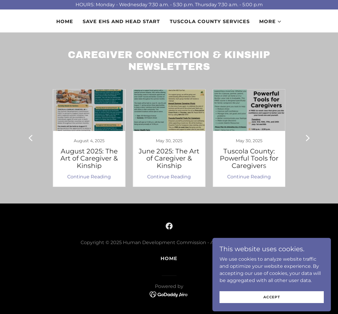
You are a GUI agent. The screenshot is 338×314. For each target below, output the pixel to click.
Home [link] (64, 21)
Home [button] (169, 258)
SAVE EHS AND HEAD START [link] (121, 21)
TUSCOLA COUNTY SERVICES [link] (210, 21)
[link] (89, 138)
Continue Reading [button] (89, 177)
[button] (270, 21)
